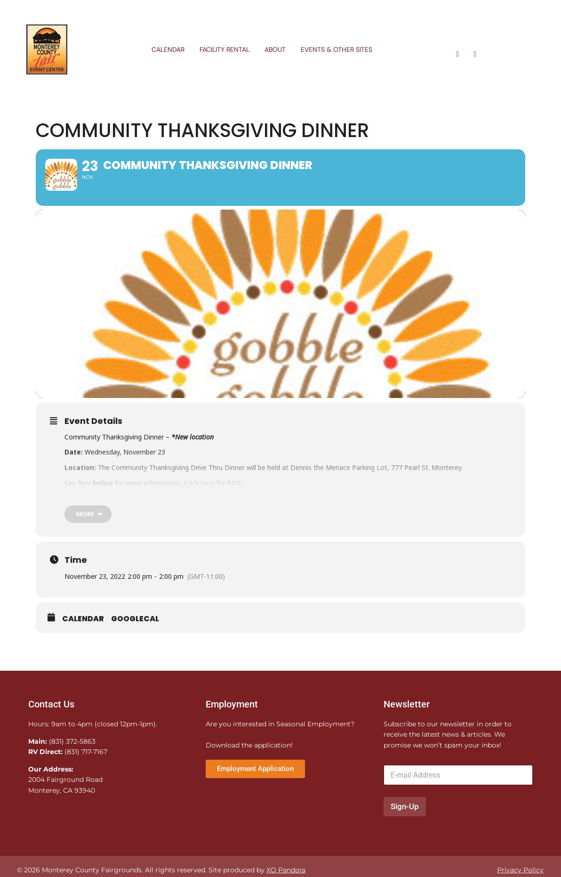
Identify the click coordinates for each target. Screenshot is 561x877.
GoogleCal (135, 647)
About (275, 49)
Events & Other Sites (336, 49)
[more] (88, 542)
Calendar (168, 49)
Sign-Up (405, 835)
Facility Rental (224, 49)
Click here (200, 511)
